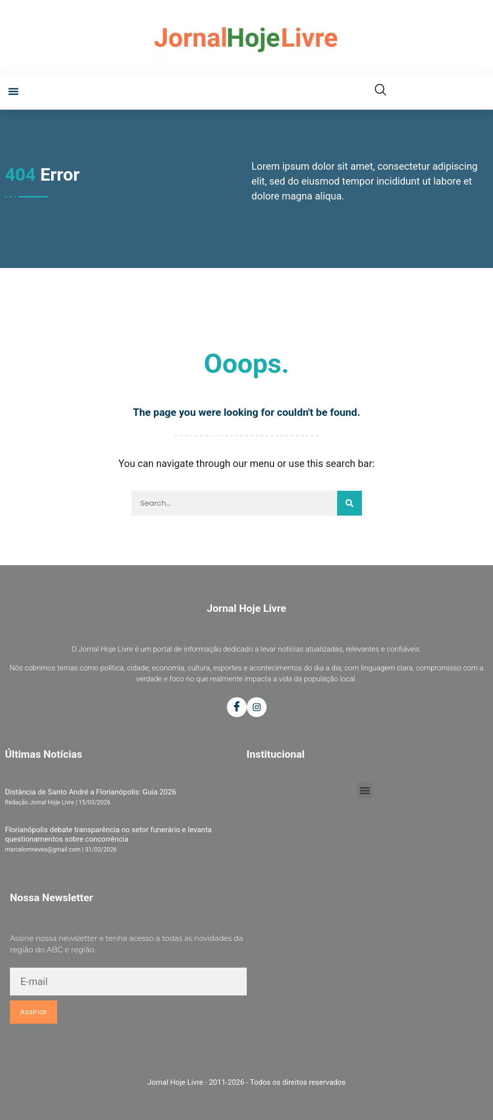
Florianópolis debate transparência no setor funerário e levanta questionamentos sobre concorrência (108, 834)
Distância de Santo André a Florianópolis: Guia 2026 (90, 792)
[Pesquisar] (349, 503)
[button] (13, 91)
